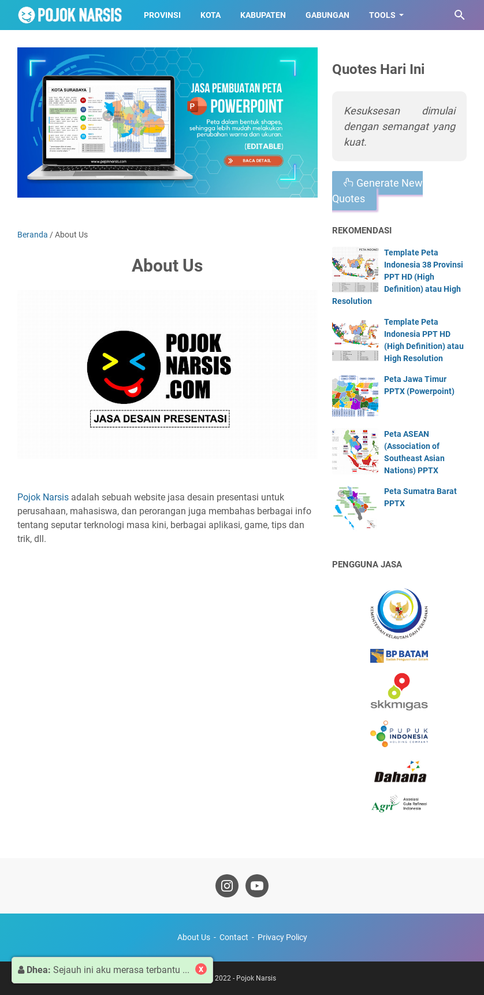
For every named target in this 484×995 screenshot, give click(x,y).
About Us (193, 937)
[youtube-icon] (257, 885)
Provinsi (162, 15)
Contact (233, 937)
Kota (210, 15)
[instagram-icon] (227, 885)
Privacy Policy (282, 937)
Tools (382, 15)
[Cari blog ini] (460, 15)
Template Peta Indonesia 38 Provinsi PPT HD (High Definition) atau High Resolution (397, 277)
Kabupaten (263, 15)
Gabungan (327, 15)
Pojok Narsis (43, 497)
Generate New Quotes (377, 191)
